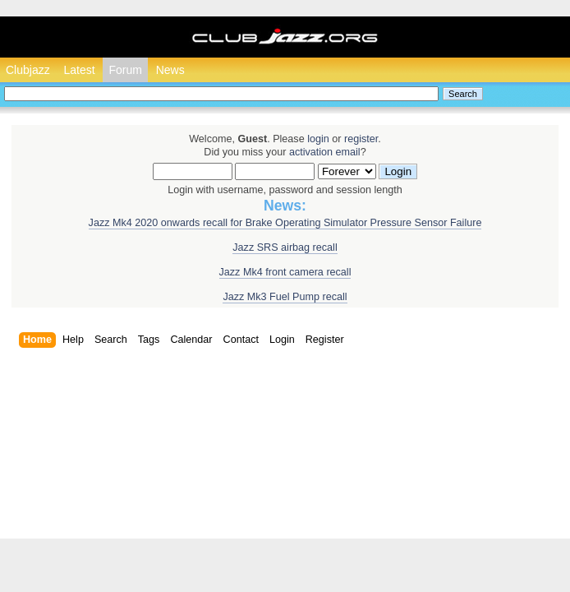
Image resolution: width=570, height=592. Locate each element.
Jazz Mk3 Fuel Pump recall (285, 297)
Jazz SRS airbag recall (284, 247)
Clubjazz (28, 69)
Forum (124, 69)
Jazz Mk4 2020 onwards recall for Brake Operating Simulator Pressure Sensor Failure (285, 223)
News (170, 69)
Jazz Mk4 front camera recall (285, 272)
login (318, 139)
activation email (325, 152)
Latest (78, 69)
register (361, 139)
